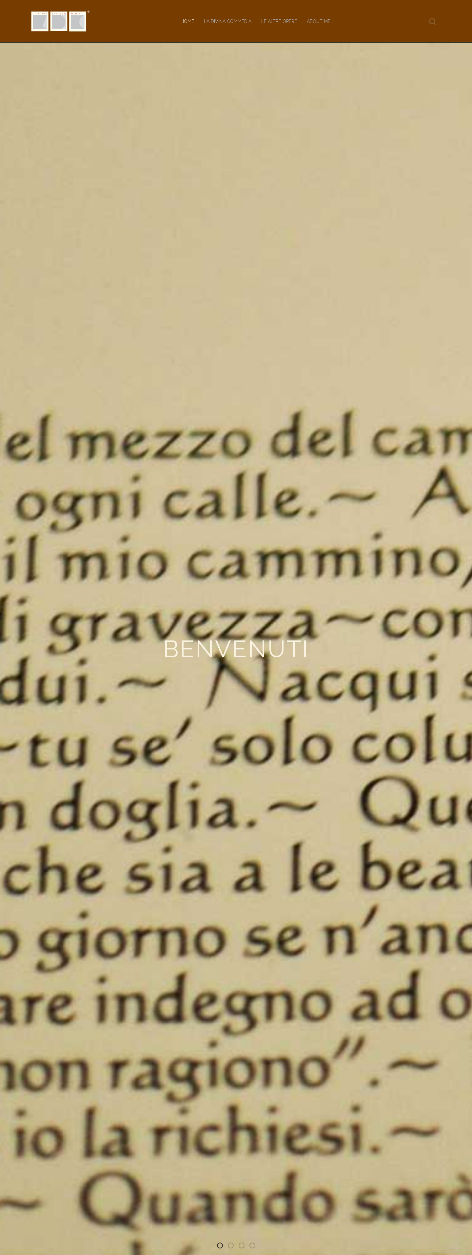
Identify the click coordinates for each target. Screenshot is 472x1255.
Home (187, 21)
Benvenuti (222, 1246)
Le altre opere (279, 21)
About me (318, 21)
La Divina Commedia (227, 21)
